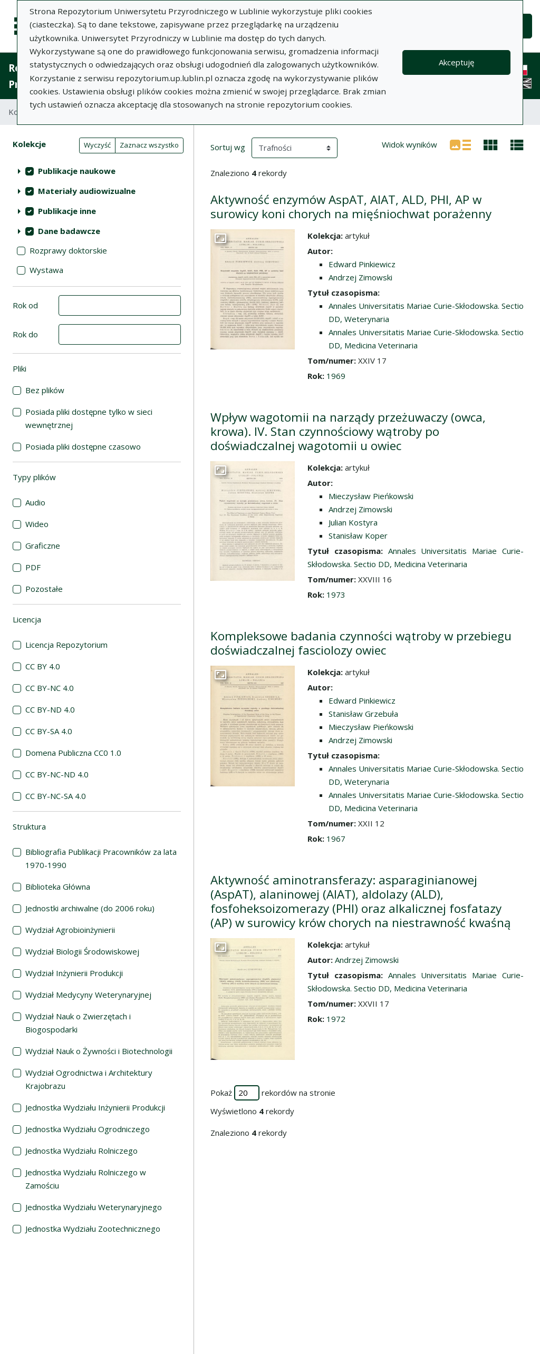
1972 (335, 1019)
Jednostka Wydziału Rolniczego (81, 1150)
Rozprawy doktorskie (68, 250)
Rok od (25, 305)
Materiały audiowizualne (87, 191)
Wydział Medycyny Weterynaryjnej (88, 994)
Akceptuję (456, 62)
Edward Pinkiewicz (362, 264)
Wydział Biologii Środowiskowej (82, 951)
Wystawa (46, 270)
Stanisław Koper (358, 535)
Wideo (37, 524)
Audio (35, 502)
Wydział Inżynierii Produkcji (74, 973)
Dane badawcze (69, 231)
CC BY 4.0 (42, 666)
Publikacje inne (67, 211)
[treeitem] (97, 171)
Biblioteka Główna (57, 886)
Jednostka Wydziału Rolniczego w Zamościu (85, 1179)
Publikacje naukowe (76, 170)
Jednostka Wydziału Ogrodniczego (87, 1129)
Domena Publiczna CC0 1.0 (73, 752)
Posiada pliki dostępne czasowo (83, 446)
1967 (335, 838)
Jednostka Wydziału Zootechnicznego (92, 1228)
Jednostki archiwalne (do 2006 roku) (90, 908)
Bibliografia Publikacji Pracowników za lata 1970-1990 (101, 858)
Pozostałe (44, 588)
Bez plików (44, 390)
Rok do (25, 334)
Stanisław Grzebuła (363, 713)
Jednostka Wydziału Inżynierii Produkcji (95, 1107)
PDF (33, 567)
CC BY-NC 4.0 (49, 688)
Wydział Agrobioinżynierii (70, 929)
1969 (335, 376)
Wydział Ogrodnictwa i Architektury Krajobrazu (88, 1079)
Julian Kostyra (353, 522)
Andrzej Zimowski (360, 277)
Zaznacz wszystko (149, 145)
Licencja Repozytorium (66, 644)
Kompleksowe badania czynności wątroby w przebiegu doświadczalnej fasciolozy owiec (361, 643)
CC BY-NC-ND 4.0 (57, 774)
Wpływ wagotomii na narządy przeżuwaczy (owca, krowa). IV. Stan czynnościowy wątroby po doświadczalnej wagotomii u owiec (348, 431)
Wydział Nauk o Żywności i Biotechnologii (98, 1051)
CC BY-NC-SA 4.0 (55, 796)
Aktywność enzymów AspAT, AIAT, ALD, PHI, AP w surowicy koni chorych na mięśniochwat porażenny (350, 206)
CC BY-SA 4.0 (48, 731)
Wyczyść (97, 145)
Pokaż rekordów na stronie (272, 1092)
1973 (335, 594)
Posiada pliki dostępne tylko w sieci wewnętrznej (88, 418)
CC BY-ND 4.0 (50, 709)
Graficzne (42, 545)
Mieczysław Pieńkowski (371, 496)
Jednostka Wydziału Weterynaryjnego (93, 1207)
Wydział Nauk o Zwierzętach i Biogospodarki (78, 1023)
